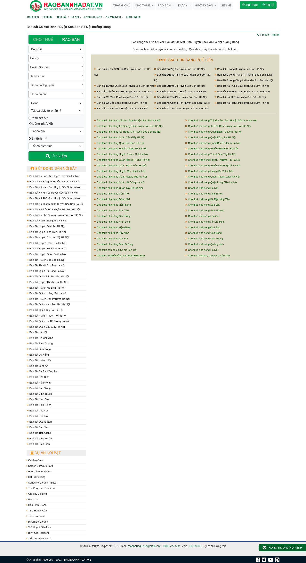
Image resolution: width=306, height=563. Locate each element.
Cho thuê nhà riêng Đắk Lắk (202, 204)
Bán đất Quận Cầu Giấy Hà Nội (46, 326)
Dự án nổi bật (45, 453)
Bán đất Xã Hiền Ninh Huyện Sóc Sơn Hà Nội (241, 102)
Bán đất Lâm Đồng (39, 349)
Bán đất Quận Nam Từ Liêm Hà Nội (48, 304)
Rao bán (164, 5)
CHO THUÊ (43, 39)
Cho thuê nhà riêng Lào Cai (202, 216)
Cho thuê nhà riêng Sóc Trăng (112, 216)
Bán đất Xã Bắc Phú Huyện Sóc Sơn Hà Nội (53, 176)
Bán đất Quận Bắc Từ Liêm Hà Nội (48, 276)
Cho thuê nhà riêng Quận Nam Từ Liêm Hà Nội (213, 131)
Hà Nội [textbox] (34, 58)
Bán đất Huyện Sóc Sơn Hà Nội (46, 259)
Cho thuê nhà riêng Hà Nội (201, 187)
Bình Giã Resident (38, 532)
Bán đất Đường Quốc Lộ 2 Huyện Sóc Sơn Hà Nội (124, 85)
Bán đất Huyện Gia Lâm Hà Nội (46, 226)
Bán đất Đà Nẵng (38, 354)
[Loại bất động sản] (56, 49)
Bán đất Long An (37, 365)
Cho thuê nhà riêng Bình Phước (204, 210)
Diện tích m (37, 138)
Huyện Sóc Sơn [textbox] (40, 67)
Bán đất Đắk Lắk (37, 416)
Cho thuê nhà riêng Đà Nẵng (202, 227)
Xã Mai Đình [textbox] (37, 76)
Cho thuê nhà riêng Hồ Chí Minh (205, 221)
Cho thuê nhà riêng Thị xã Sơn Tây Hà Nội (210, 154)
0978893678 (196, 546)
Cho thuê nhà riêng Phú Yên (111, 210)
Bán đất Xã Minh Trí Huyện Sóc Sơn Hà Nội (180, 91)
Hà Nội (74, 16)
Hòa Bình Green (37, 504)
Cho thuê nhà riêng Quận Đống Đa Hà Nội (210, 137)
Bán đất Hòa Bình (38, 377)
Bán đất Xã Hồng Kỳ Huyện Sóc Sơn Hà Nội (53, 181)
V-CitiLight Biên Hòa (39, 527)
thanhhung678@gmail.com (144, 546)
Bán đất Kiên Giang (39, 404)
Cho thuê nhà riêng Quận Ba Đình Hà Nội (119, 143)
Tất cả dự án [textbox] (38, 94)
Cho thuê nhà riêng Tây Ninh (111, 232)
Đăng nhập (250, 4)
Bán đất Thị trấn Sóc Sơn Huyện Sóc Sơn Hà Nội (123, 91)
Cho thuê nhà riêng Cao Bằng (203, 232)
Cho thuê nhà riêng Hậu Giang (112, 227)
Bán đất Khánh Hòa (39, 360)
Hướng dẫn (204, 5)
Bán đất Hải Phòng (39, 382)
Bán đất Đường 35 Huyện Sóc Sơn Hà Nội (179, 69)
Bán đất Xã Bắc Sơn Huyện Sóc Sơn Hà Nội (120, 102)
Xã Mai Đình (113, 16)
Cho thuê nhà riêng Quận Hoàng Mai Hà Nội (120, 176)
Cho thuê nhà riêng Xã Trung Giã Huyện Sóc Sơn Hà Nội (127, 131)
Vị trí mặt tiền (38, 118)
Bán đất (61, 16)
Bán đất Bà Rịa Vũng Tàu (42, 371)
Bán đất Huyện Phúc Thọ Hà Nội (46, 315)
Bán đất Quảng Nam (39, 421)
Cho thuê (143, 5)
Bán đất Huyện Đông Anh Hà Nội (47, 220)
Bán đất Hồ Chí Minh (40, 337)
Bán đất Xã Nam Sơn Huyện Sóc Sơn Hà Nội (53, 187)
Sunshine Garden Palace (41, 482)
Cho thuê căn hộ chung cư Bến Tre (115, 249)
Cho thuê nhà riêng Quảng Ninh (204, 244)
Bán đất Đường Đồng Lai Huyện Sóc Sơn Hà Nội (243, 80)
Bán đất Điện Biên (38, 444)
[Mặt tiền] (29, 118)
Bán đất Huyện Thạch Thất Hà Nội (47, 282)
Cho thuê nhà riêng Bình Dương (113, 244)
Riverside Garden (37, 521)
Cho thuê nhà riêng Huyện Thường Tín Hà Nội (212, 159)
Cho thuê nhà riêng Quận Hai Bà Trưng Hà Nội (122, 159)
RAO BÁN (71, 39)
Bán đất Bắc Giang (39, 388)
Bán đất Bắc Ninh (38, 427)
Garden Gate (35, 460)
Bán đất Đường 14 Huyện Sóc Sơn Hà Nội (179, 85)
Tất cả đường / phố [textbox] (42, 85)
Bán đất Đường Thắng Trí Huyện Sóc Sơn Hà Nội (243, 74)
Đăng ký (268, 4)
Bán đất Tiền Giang (39, 432)
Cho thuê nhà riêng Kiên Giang (204, 238)
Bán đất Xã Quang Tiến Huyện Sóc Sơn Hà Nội (182, 102)
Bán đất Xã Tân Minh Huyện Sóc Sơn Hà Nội (121, 108)
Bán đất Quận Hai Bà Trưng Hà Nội (48, 321)
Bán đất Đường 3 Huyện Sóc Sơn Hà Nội (239, 69)
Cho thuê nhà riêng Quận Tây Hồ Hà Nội (118, 187)
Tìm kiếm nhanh (268, 34)
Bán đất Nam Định (38, 399)
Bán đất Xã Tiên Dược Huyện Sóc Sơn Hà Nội (181, 108)
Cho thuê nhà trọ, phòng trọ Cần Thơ (207, 255)
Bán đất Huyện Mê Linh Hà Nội (45, 287)
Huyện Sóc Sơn (92, 16)
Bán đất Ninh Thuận (39, 438)
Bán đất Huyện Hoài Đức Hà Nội (46, 243)
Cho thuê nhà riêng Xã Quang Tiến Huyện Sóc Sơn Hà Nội (128, 126)
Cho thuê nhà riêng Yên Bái (111, 238)
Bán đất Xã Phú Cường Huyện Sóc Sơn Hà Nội (55, 215)
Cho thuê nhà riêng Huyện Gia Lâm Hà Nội (119, 171)
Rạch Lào (33, 499)
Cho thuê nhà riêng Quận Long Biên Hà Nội (211, 182)
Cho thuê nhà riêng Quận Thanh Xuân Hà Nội (212, 176)
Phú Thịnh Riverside (39, 471)
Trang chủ (122, 5)
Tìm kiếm (56, 156)
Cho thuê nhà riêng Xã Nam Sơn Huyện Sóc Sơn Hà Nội (127, 120)
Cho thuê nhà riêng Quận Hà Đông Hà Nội (119, 182)
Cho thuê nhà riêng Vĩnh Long (112, 221)
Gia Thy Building (37, 493)
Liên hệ (226, 5)
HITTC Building (36, 477)
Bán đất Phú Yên (37, 410)
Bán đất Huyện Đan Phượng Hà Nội (48, 298)
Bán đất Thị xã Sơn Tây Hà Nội (46, 265)
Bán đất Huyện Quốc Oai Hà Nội (46, 254)
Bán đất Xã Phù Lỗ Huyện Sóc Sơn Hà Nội (240, 97)
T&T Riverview (36, 516)
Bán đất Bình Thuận (39, 393)
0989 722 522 (171, 546)
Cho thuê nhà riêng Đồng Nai (112, 199)
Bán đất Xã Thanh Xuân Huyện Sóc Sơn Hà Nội (55, 204)
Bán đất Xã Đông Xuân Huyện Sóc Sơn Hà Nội (242, 91)
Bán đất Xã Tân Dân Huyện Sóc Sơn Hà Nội (180, 97)
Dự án (183, 5)
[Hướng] (56, 103)
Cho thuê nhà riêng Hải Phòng (112, 204)
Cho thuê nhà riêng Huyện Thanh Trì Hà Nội (120, 148)
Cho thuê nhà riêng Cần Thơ (111, 193)
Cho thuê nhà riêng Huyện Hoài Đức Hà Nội (211, 148)
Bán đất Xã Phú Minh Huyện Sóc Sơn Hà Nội (53, 198)
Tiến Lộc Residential (39, 538)
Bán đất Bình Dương (40, 343)
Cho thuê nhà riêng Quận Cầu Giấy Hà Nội (119, 137)
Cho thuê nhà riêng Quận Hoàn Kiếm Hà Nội (120, 165)
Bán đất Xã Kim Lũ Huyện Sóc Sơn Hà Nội (52, 192)
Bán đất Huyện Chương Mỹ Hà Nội (48, 237)
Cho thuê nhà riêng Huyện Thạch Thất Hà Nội (121, 154)
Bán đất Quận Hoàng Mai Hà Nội (47, 293)
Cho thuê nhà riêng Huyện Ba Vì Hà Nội (209, 171)
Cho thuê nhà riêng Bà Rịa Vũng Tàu (207, 199)
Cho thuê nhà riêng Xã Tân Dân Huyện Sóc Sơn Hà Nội (218, 126)
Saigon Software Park (40, 465)
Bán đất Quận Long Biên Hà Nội (46, 231)
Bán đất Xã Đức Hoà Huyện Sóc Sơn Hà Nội (53, 209)
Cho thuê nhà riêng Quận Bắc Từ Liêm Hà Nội (212, 143)
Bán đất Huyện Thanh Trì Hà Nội (46, 248)
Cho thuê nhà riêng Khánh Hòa (204, 193)
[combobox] (56, 58)
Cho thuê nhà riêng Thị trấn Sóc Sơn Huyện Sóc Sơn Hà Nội (220, 120)
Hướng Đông (133, 16)
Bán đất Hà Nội (37, 332)
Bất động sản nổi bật (53, 168)
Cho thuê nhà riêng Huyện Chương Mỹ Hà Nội (212, 165)
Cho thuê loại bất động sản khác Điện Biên (119, 255)
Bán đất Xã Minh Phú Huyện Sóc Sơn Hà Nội (121, 97)
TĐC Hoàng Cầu (37, 510)
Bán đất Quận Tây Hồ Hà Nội (45, 310)
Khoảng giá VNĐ (40, 123)
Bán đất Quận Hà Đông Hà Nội (45, 270)
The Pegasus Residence (41, 488)
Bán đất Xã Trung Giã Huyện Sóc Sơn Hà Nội (241, 85)
